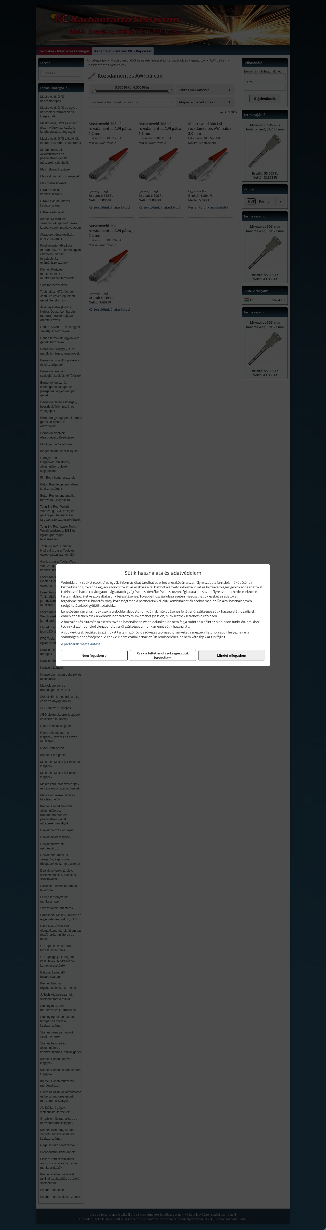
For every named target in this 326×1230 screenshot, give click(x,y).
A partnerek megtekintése (80, 644)
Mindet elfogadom (231, 655)
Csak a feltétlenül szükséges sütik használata (163, 655)
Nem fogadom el (94, 655)
